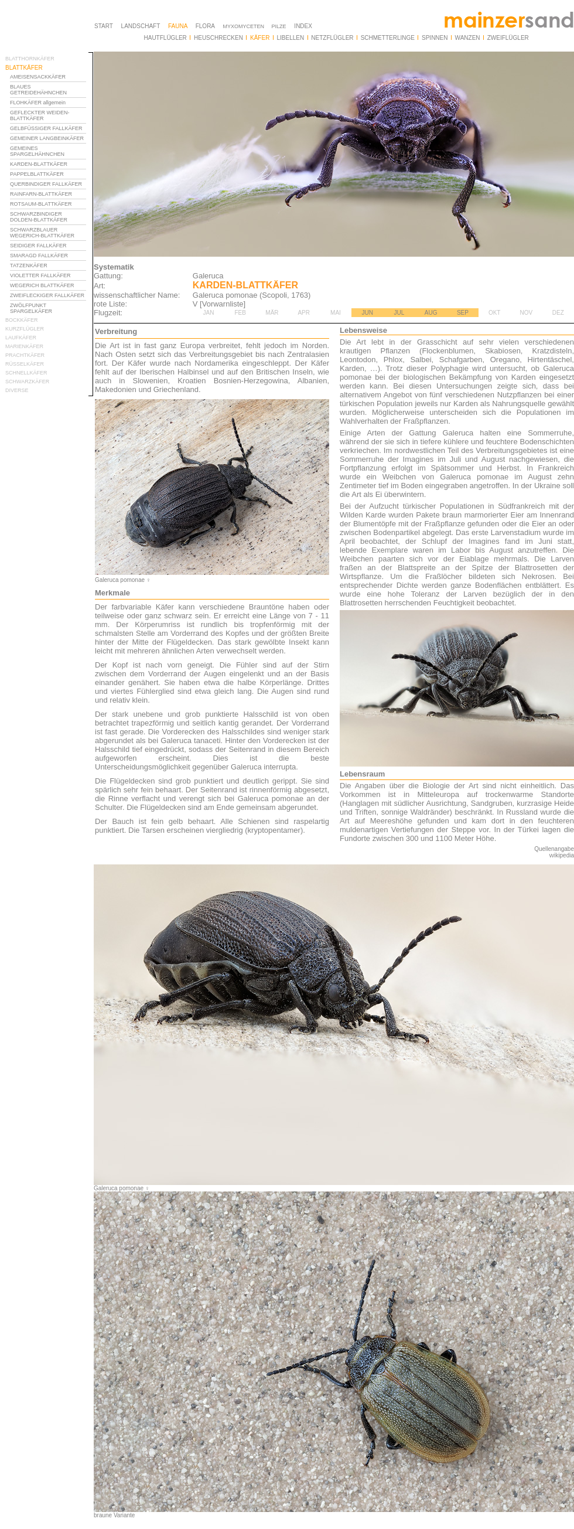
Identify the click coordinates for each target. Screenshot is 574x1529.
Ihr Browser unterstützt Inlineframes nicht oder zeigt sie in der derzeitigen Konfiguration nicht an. (49, 356)
